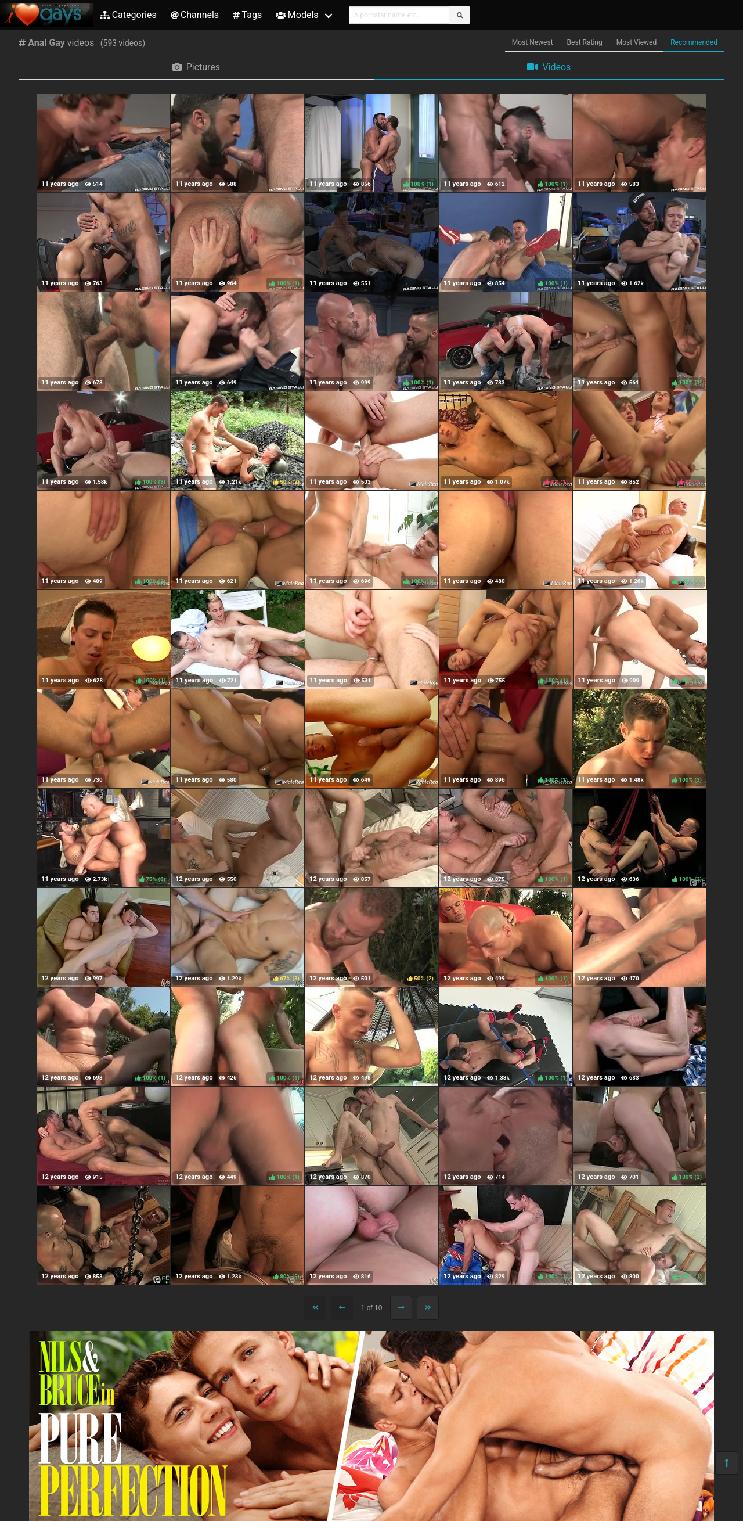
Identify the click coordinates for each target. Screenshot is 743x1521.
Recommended (693, 42)
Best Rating (585, 42)
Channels (195, 14)
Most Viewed (636, 42)
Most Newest (532, 42)
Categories (128, 14)
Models (297, 14)
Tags (247, 14)
